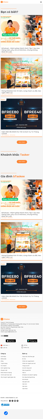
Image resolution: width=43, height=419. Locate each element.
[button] (41, 2)
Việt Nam (6, 345)
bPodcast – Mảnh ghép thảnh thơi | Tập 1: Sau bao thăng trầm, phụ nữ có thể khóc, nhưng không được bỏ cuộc (20, 50)
